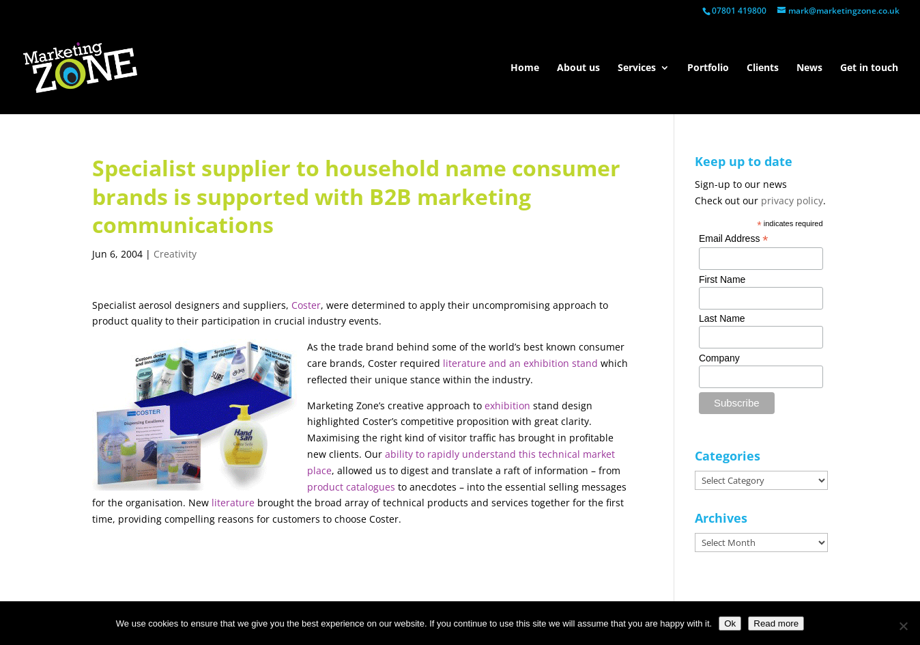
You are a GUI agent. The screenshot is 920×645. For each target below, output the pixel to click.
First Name (722, 279)
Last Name (722, 318)
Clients (763, 68)
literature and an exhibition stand (520, 363)
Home (525, 68)
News (809, 68)
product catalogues (351, 486)
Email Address (733, 238)
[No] (903, 626)
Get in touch (869, 68)
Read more (776, 623)
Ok (730, 623)
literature (233, 502)
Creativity (175, 253)
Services (637, 68)
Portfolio (708, 68)
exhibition (507, 405)
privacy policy (792, 200)
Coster (306, 305)
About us (578, 68)
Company (719, 358)
